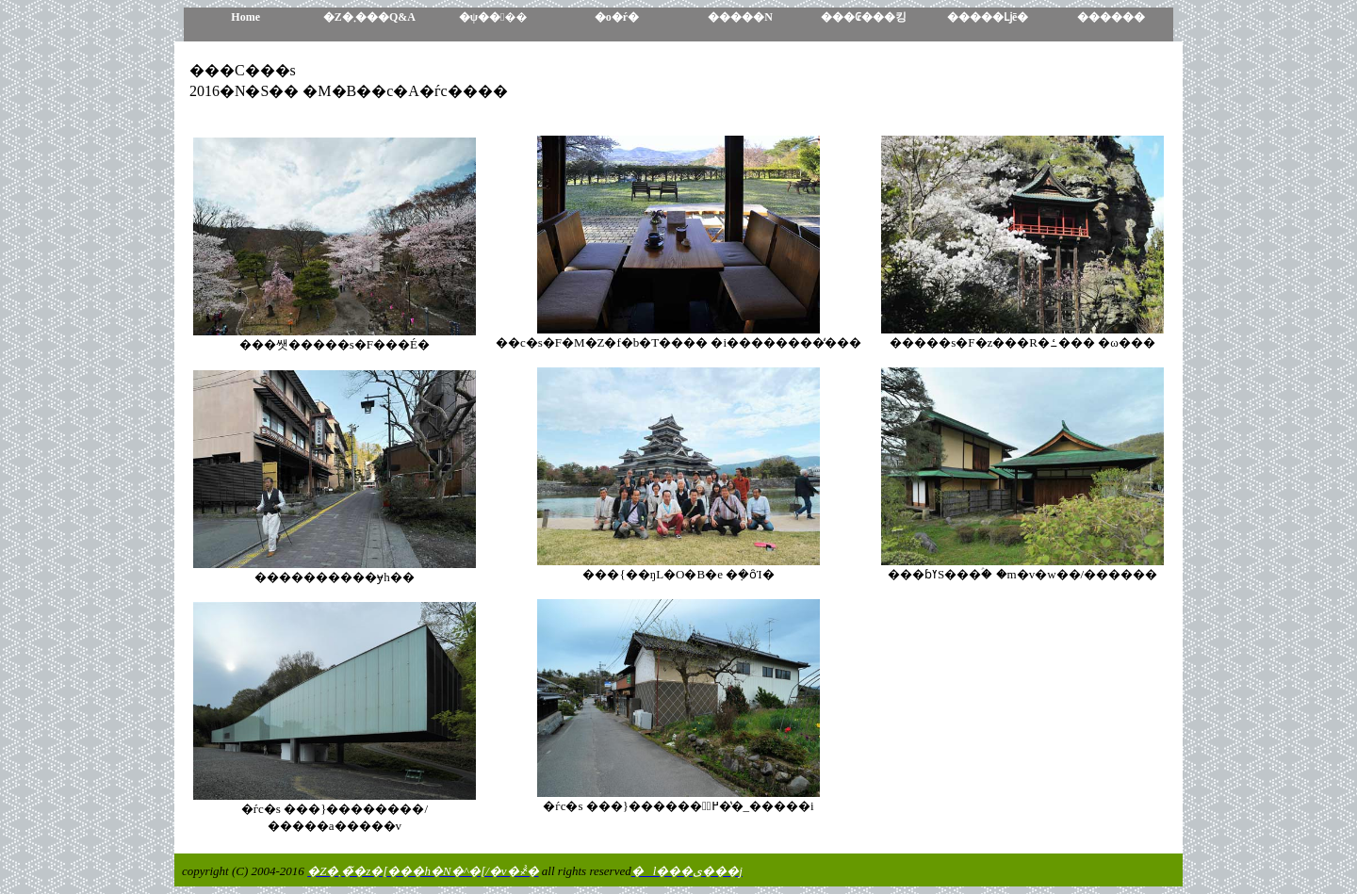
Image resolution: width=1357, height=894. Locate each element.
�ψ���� (493, 17)
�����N (740, 17)
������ (1111, 17)
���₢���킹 (864, 17)
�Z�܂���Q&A (369, 17)
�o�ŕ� (617, 17)
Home (245, 17)
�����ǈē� (987, 17)
